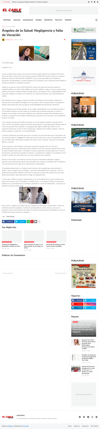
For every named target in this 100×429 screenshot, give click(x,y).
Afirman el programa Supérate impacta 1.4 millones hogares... (30, 2)
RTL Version (94, 426)
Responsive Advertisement (63, 10)
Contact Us (85, 426)
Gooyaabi (26, 426)
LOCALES (16, 20)
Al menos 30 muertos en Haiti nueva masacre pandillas (55, 245)
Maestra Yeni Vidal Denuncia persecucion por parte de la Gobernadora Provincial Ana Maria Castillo (88, 344)
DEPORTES (48, 20)
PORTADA (7, 20)
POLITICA (58, 20)
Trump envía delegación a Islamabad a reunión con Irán (11, 245)
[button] (96, 20)
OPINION (68, 20)
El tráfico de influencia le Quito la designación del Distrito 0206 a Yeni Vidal (89, 357)
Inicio (3, 26)
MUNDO (39, 20)
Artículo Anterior (8, 273)
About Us (77, 426)
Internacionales (10, 26)
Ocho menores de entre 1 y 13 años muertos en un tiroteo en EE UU (33, 246)
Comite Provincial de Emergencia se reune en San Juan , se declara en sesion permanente (88, 370)
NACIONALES (28, 20)
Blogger (10, 426)
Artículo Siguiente (60, 273)
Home (70, 426)
